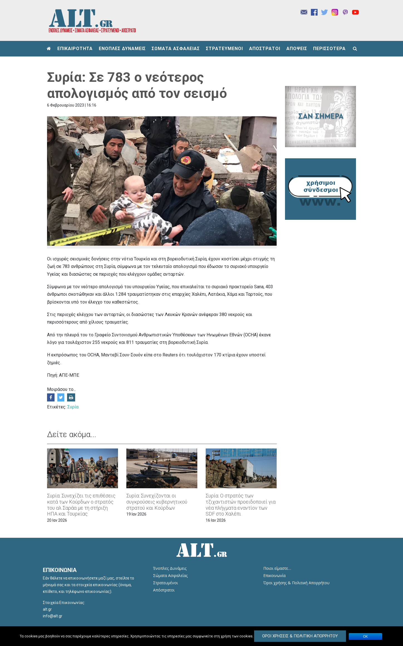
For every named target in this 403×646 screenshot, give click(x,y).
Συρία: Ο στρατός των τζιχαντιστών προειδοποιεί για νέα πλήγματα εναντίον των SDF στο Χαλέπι (241, 505)
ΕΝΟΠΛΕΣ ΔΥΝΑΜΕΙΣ (122, 48)
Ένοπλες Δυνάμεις (169, 568)
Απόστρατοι (164, 590)
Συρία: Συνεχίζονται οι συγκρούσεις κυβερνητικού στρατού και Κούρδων (156, 502)
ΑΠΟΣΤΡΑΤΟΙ (264, 48)
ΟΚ (365, 636)
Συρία (72, 407)
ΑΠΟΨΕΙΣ (296, 48)
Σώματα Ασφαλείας (170, 575)
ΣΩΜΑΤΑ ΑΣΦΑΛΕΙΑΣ (176, 48)
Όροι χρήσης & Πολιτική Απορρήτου (296, 582)
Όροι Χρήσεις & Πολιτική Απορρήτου (300, 635)
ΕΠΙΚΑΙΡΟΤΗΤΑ (75, 48)
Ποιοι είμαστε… (277, 568)
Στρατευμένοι (165, 582)
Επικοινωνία (274, 575)
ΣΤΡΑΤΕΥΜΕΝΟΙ (224, 48)
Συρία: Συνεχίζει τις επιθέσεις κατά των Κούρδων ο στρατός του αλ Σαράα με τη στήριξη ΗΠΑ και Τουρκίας (81, 505)
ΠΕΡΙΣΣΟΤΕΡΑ (329, 48)
